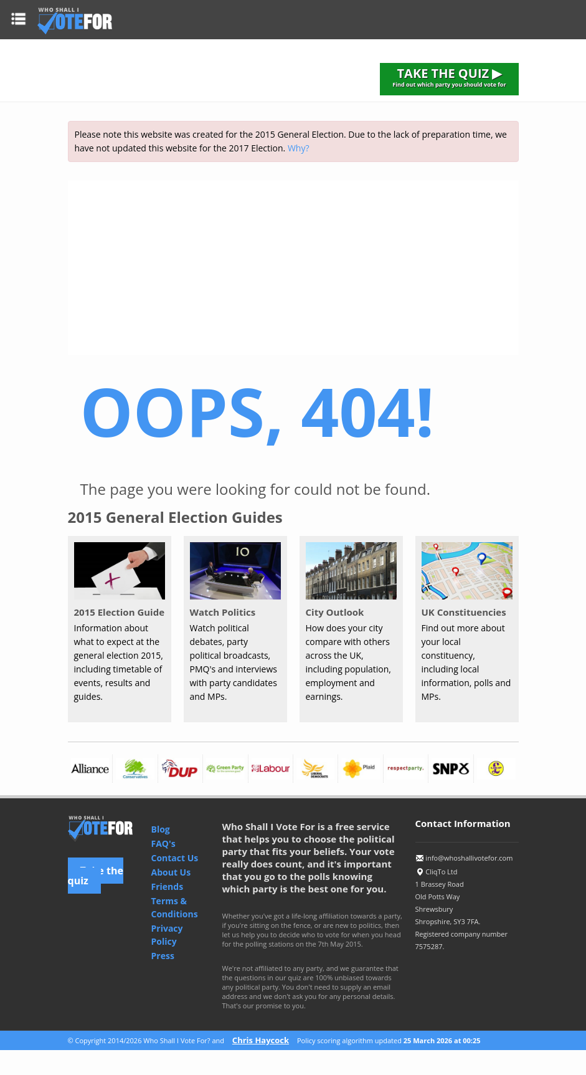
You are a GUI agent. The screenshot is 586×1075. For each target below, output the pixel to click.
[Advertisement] (293, 268)
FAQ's (163, 843)
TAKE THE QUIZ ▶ (449, 76)
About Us (171, 872)
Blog (160, 829)
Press (162, 956)
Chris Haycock (260, 1040)
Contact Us (175, 858)
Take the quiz (95, 875)
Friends (167, 886)
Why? (299, 148)
